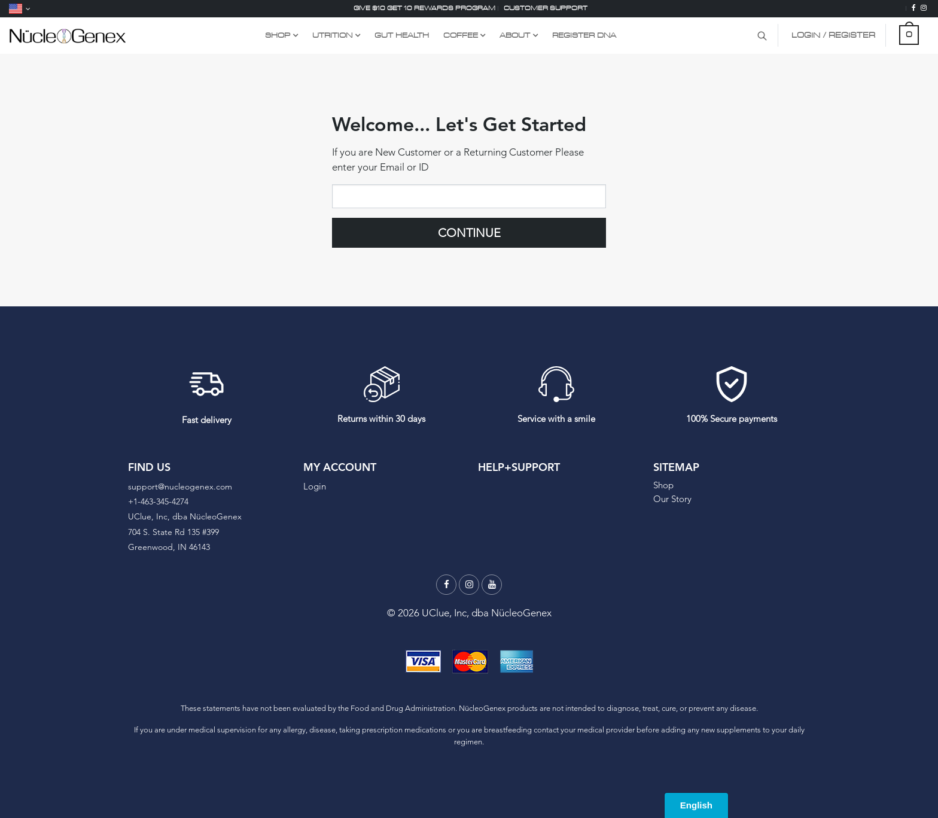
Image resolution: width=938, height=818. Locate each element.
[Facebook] (914, 8)
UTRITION (332, 35)
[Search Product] (762, 35)
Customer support (545, 8)
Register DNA (584, 35)
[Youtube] (492, 584)
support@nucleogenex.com (180, 486)
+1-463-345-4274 (158, 501)
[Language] (20, 8)
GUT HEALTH (401, 35)
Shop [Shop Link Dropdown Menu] (277, 35)
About (515, 35)
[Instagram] (924, 8)
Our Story (672, 498)
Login (314, 486)
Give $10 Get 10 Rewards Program (424, 8)
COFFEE (460, 35)
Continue (469, 233)
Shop (663, 485)
